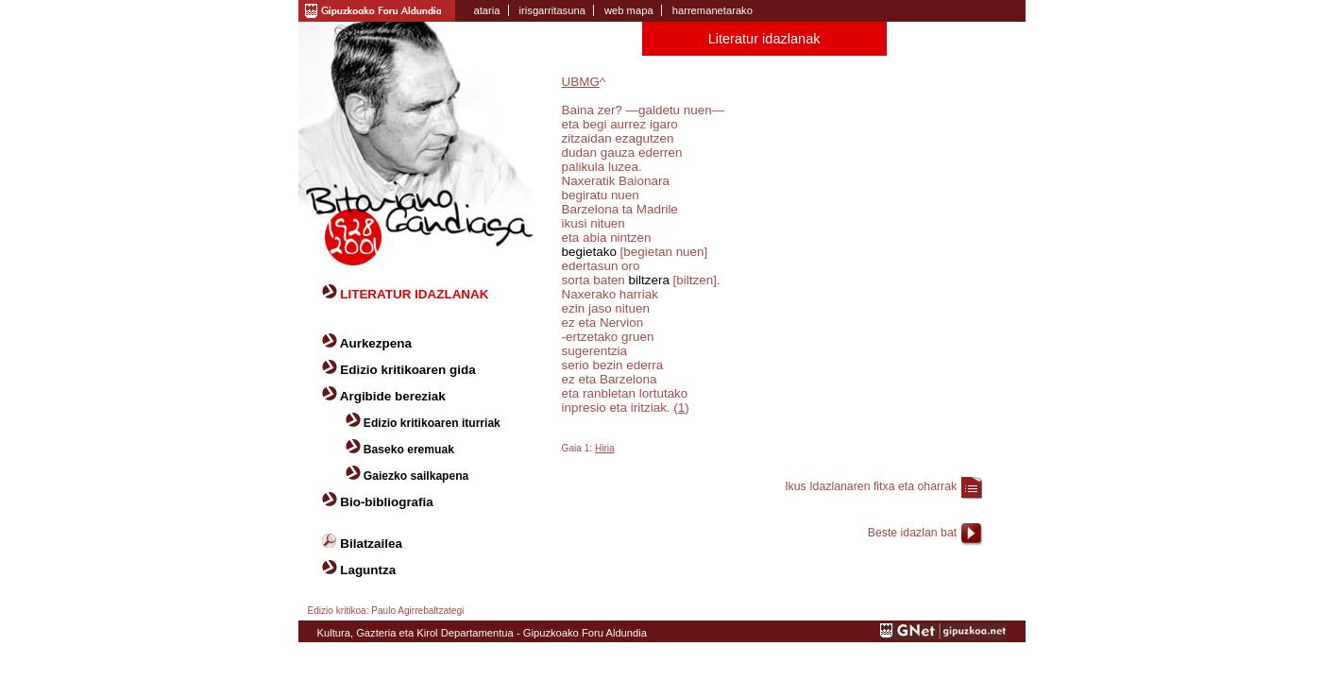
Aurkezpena (376, 343)
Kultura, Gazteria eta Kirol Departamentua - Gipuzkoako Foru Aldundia (482, 632)
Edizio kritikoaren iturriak (432, 423)
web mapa (628, 10)
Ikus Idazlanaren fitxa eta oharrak (871, 486)
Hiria (605, 448)
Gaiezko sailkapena (416, 476)
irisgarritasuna (552, 10)
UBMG (581, 82)
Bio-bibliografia (386, 502)
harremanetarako (712, 10)
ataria (487, 10)
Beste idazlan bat (912, 532)
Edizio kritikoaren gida (407, 370)
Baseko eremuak (409, 449)
